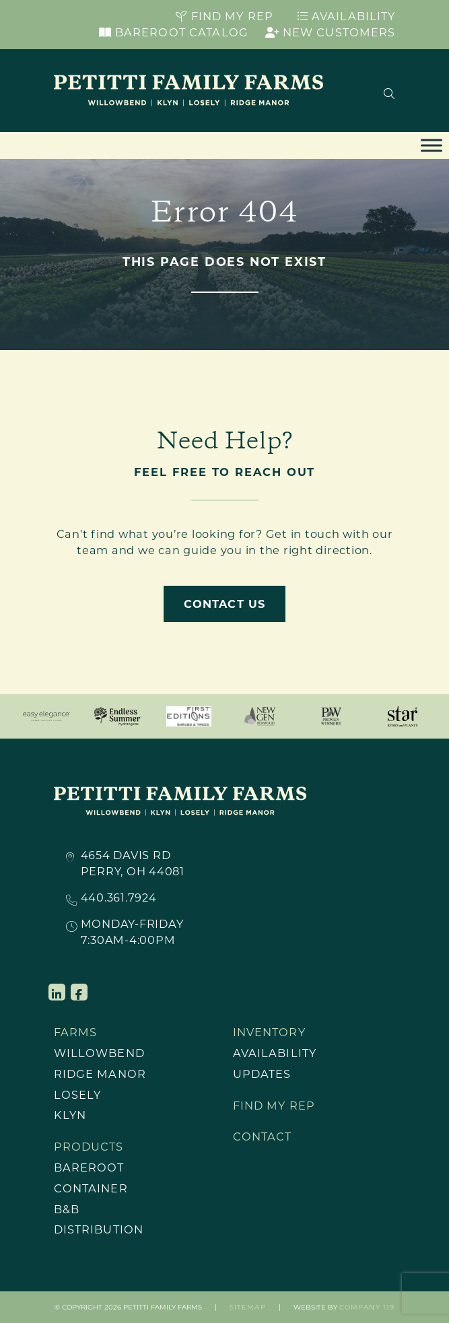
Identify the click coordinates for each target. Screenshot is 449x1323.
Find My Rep (224, 16)
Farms (76, 1032)
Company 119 (366, 1307)
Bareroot (89, 1167)
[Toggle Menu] (431, 145)
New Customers (330, 32)
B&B (66, 1209)
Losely (78, 1094)
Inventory (269, 1032)
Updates (262, 1074)
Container (91, 1188)
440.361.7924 (119, 898)
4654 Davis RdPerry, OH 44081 (132, 863)
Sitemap (248, 1307)
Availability (346, 16)
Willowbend (99, 1053)
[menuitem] (131, 1053)
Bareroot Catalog (173, 32)
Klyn (70, 1115)
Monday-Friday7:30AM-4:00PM (132, 932)
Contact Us (224, 604)
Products (89, 1146)
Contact (262, 1136)
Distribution (99, 1229)
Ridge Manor (100, 1074)
